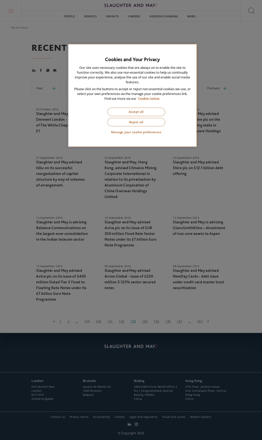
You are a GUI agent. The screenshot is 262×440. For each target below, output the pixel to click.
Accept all (136, 112)
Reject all (136, 122)
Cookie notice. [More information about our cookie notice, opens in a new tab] (149, 98)
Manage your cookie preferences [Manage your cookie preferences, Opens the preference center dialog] (136, 132)
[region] (132, 95)
